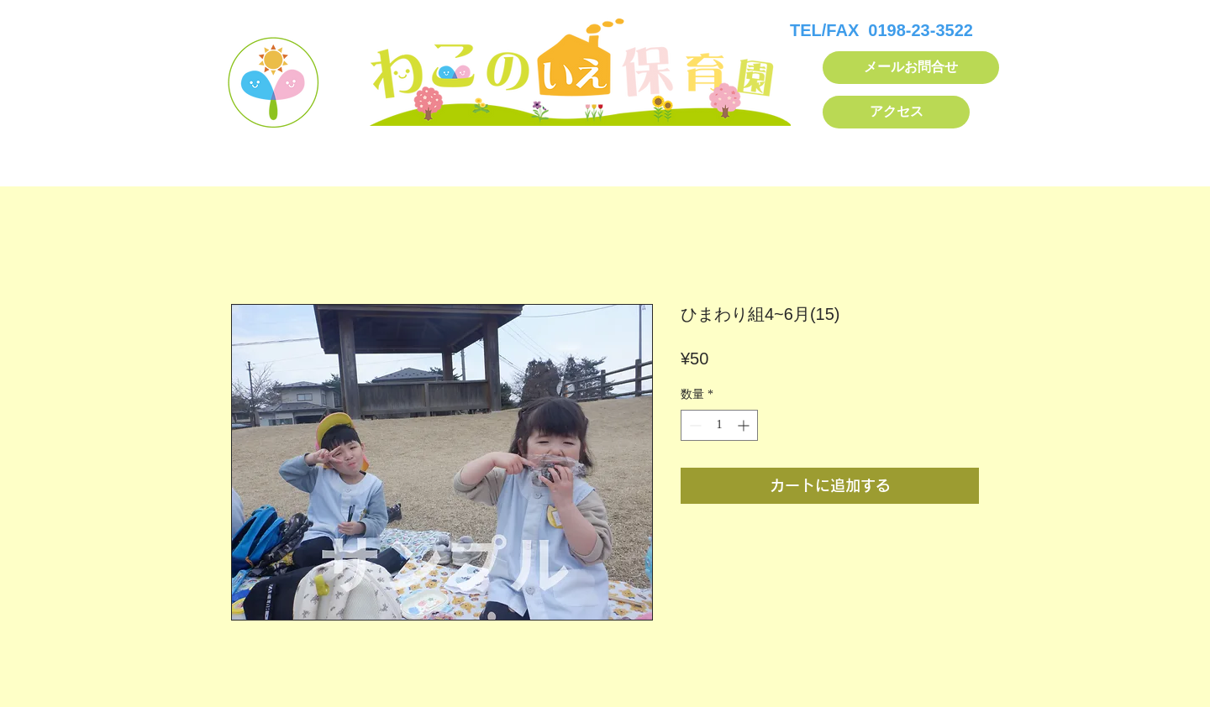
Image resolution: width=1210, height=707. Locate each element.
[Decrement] (693, 425)
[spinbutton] (719, 425)
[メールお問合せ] (911, 67)
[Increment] (744, 425)
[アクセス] (896, 112)
